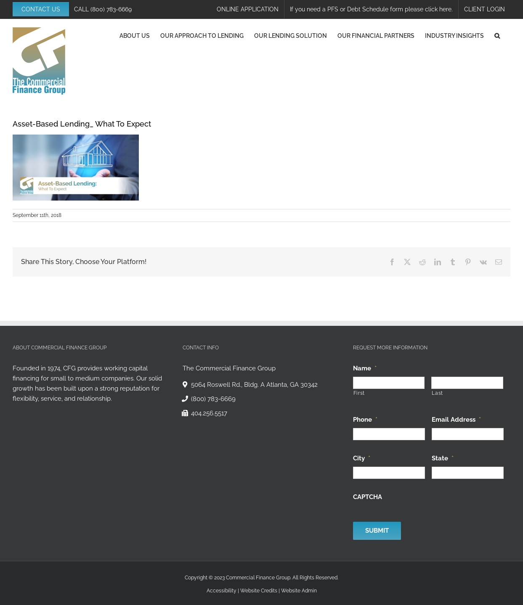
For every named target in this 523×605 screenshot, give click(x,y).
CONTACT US (40, 9)
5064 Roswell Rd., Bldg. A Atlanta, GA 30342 (254, 384)
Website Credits (258, 591)
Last (437, 393)
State (443, 458)
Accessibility (221, 591)
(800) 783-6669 (111, 9)
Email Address (456, 419)
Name (365, 368)
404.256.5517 (209, 413)
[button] (497, 36)
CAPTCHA (367, 497)
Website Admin (299, 591)
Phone (365, 419)
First (359, 393)
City (361, 458)
